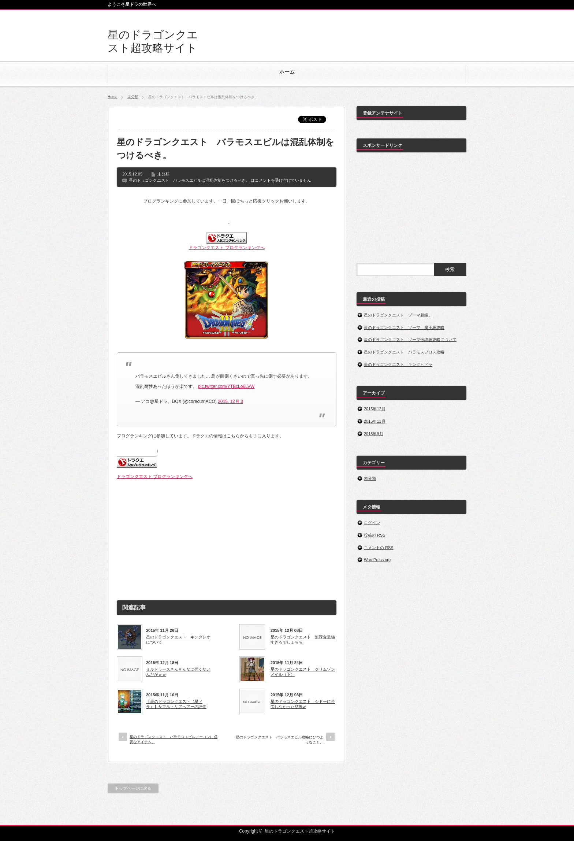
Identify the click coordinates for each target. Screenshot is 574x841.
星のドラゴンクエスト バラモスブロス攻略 (404, 352)
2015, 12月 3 (230, 401)
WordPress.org (377, 559)
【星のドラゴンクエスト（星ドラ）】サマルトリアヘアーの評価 (176, 704)
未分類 (132, 97)
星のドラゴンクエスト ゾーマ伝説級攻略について (410, 339)
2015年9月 (373, 433)
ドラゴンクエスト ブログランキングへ (226, 247)
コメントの (379, 547)
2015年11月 (374, 421)
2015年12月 (374, 409)
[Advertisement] (227, 537)
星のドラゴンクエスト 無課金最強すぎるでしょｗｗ (303, 639)
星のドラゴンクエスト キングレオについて (178, 639)
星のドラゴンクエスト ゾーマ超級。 (398, 315)
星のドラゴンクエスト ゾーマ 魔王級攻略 (404, 327)
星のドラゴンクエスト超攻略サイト (300, 831)
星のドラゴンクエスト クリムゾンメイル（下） (303, 672)
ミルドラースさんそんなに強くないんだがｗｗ (178, 672)
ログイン (372, 522)
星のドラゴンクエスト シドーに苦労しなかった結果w (303, 704)
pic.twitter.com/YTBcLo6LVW (226, 386)
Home (113, 97)
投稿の (374, 535)
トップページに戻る (133, 788)
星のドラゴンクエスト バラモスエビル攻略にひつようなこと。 (280, 739)
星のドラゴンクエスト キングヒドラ (398, 364)
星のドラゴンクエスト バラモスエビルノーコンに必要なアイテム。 (173, 739)
